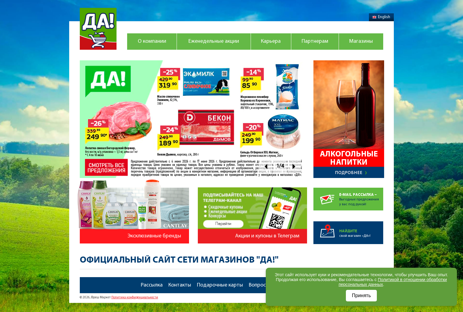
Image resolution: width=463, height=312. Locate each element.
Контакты (179, 285)
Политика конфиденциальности (134, 297)
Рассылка (152, 285)
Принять (361, 295)
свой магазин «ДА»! (361, 229)
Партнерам (315, 41)
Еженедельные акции (213, 41)
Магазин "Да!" (98, 29)
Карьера (271, 41)
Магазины (361, 41)
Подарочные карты (220, 285)
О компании (152, 41)
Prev (265, 166)
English (381, 17)
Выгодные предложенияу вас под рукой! (361, 197)
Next (294, 166)
